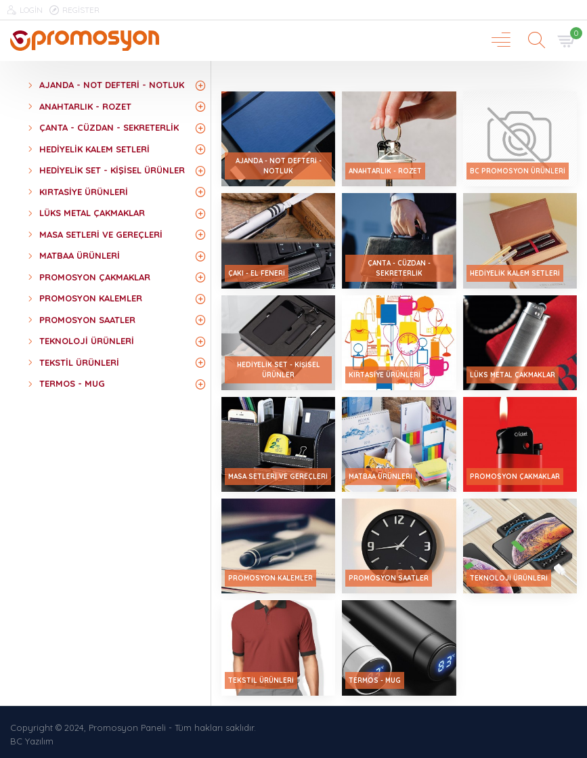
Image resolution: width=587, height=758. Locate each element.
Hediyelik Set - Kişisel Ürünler (278, 369)
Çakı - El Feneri (256, 273)
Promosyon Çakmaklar (515, 476)
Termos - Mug (375, 680)
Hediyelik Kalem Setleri (515, 273)
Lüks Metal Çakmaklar (512, 375)
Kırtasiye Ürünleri (384, 375)
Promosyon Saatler (389, 578)
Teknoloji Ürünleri (509, 578)
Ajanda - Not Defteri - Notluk (279, 165)
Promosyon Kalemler (270, 578)
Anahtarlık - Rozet (385, 171)
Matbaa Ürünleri (380, 476)
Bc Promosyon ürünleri (517, 171)
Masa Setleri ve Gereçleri (278, 476)
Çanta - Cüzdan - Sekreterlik (399, 268)
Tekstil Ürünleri (261, 680)
